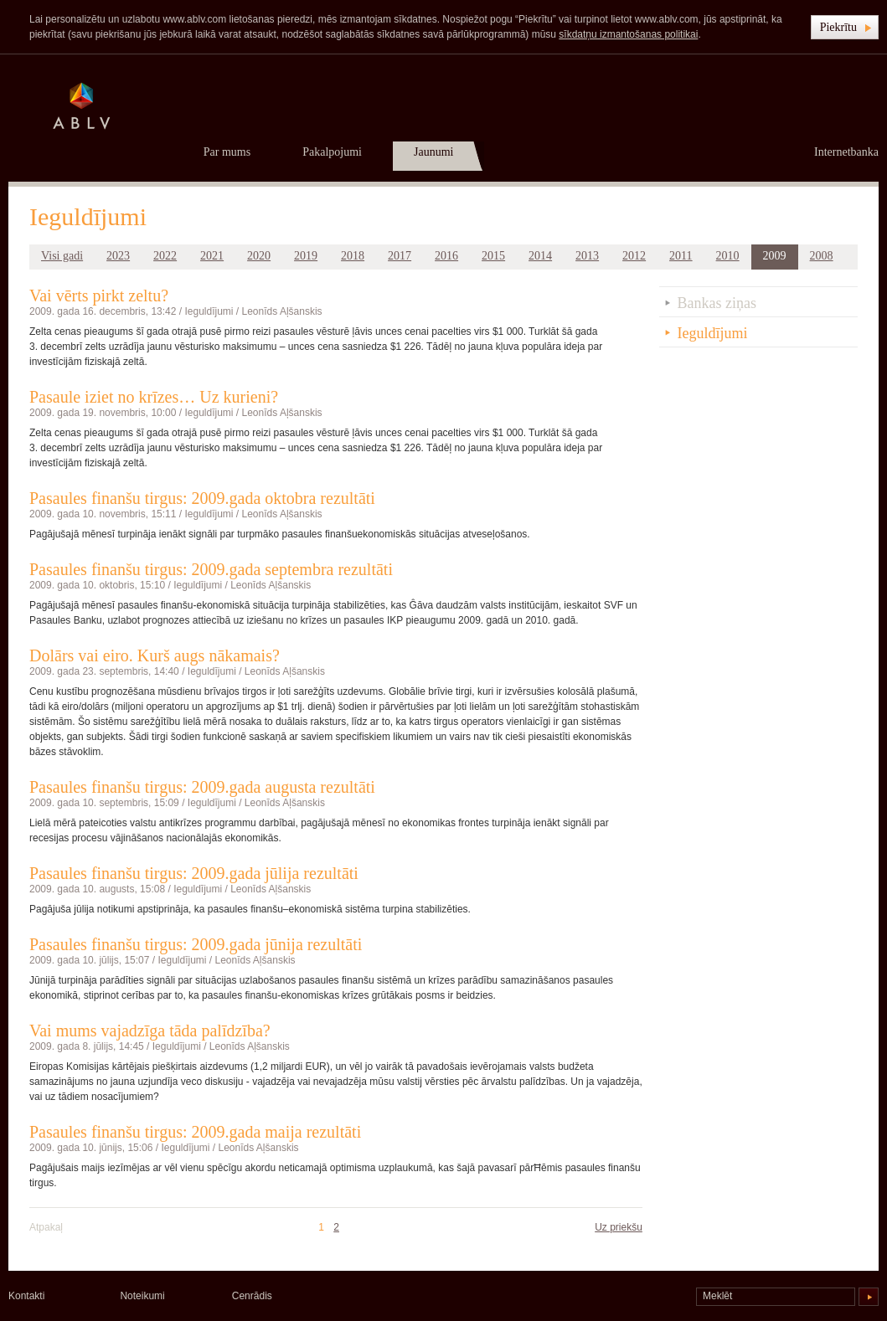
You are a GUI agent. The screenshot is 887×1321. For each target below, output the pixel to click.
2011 (680, 255)
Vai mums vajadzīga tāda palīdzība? (150, 1030)
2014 (540, 255)
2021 (212, 255)
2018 (352, 255)
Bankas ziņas (717, 303)
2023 (118, 255)
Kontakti (26, 1296)
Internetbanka (846, 152)
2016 (446, 255)
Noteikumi (142, 1296)
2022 (165, 255)
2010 (728, 255)
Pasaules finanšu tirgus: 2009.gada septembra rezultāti (211, 569)
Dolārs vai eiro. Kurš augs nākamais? (154, 655)
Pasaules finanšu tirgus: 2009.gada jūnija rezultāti (195, 944)
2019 (305, 255)
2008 (821, 255)
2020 (259, 255)
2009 (774, 255)
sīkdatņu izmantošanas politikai (628, 34)
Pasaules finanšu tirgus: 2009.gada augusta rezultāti (202, 787)
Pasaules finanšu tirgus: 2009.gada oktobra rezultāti (202, 498)
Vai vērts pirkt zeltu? (98, 295)
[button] (845, 27)
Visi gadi (62, 255)
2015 (493, 255)
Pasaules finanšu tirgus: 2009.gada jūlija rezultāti (193, 873)
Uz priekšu (618, 1227)
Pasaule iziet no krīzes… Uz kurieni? (153, 397)
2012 (634, 255)
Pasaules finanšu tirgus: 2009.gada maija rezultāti (195, 1132)
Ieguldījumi (208, 311)
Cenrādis (252, 1296)
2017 (399, 255)
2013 (587, 255)
